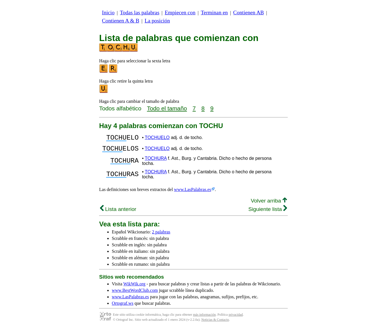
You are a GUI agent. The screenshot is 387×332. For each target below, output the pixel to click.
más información (204, 318)
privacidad (236, 318)
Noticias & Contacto (215, 323)
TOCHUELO (157, 138)
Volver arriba (269, 204)
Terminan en (214, 12)
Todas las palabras (139, 12)
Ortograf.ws (122, 306)
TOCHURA (156, 161)
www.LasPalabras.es (192, 192)
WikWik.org (134, 287)
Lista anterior (118, 212)
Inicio (108, 12)
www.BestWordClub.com (135, 293)
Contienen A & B (120, 21)
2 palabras (161, 235)
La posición (157, 21)
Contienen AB (248, 12)
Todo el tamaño (167, 108)
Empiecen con (180, 12)
